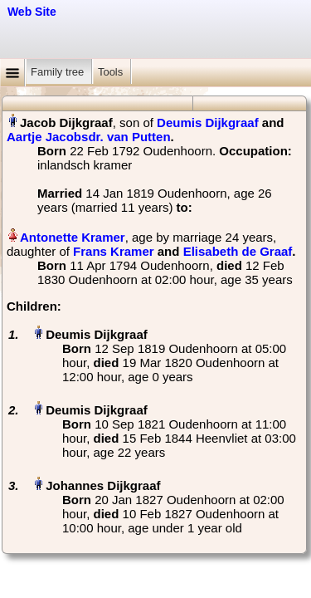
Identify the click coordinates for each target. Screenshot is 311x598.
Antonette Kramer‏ (72, 237)
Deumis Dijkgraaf (208, 122)
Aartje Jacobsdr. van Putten (89, 137)
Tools (112, 72)
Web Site (31, 11)
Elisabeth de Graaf (238, 251)
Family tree (59, 72)
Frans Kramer (113, 251)
